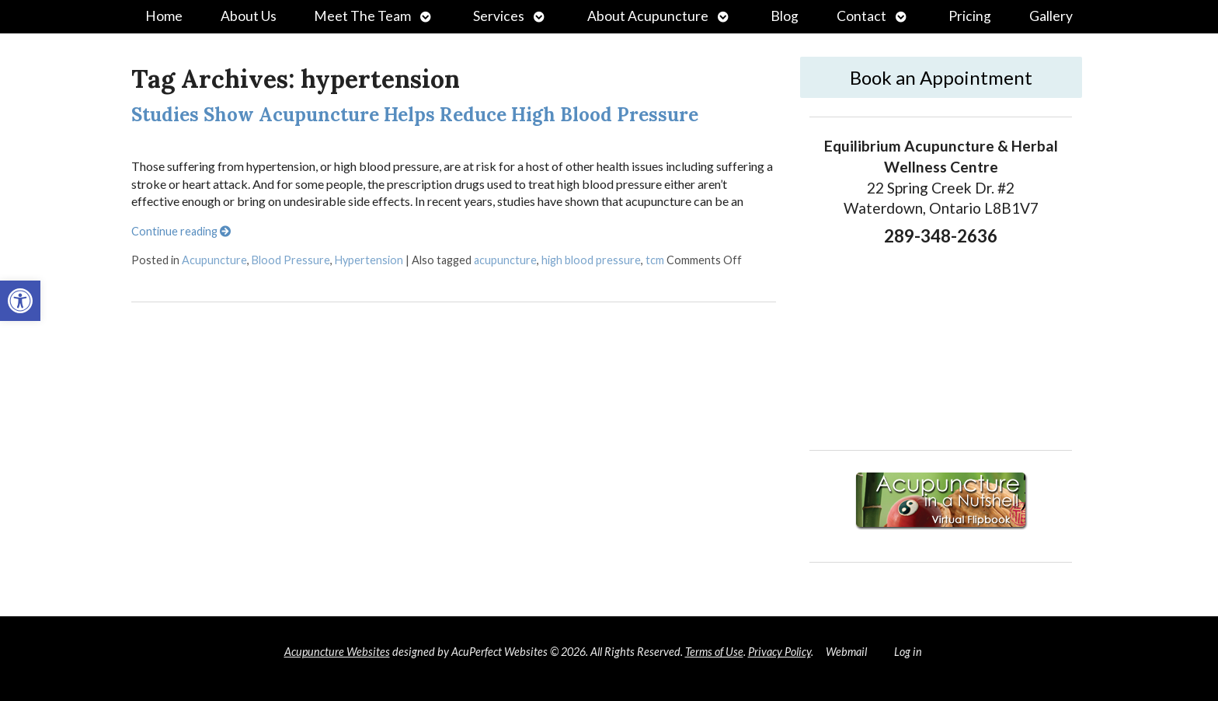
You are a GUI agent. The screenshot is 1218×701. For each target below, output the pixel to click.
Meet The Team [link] (362, 16)
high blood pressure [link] (591, 260)
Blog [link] (785, 16)
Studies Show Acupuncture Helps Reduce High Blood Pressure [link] (414, 115)
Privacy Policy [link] (779, 651)
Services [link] (498, 16)
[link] (20, 301)
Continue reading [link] (181, 231)
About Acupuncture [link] (647, 16)
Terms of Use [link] (714, 651)
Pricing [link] (969, 16)
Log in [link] (908, 651)
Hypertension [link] (369, 260)
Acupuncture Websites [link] (337, 651)
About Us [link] (249, 16)
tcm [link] (655, 260)
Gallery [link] (1051, 16)
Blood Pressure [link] (291, 260)
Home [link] (164, 16)
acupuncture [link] (505, 260)
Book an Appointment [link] (941, 77)
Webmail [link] (846, 651)
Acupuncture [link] (214, 260)
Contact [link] (861, 16)
